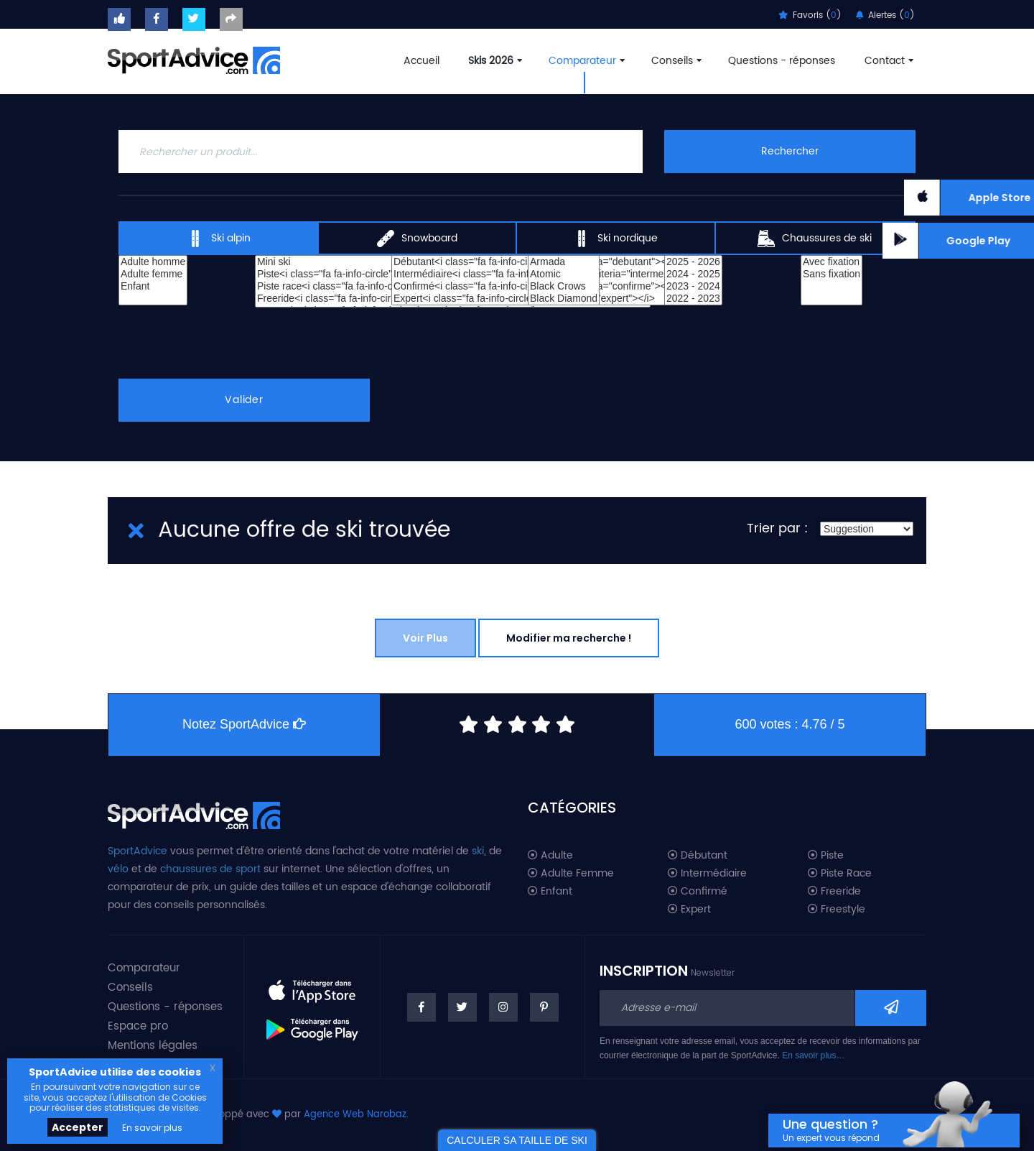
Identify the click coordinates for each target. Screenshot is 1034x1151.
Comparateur (585, 60)
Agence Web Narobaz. (356, 1114)
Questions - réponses (781, 60)
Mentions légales (152, 1046)
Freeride (834, 891)
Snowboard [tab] (417, 238)
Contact (887, 60)
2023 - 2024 (693, 286)
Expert (689, 909)
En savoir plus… (813, 1055)
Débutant (697, 856)
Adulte (550, 856)
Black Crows (563, 286)
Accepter (77, 1127)
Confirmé (697, 891)
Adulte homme (153, 262)
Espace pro (138, 1026)
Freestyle (836, 909)
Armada (563, 262)
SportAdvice (137, 851)
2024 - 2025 (693, 274)
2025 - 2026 (693, 262)
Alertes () (885, 15)
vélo (118, 869)
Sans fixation (831, 274)
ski (478, 851)
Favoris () (810, 15)
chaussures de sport (210, 869)
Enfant (153, 286)
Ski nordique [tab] (615, 238)
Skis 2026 (493, 60)
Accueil (421, 60)
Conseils (675, 60)
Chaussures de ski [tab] (815, 238)
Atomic (563, 274)
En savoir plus (152, 1128)
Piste (826, 856)
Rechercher (790, 151)
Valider (244, 400)
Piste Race (840, 873)
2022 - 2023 (693, 298)
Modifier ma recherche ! (568, 638)
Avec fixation (831, 262)
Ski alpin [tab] (219, 238)
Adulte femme (153, 274)
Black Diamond (563, 298)
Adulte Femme (571, 873)
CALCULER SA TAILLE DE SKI (517, 1140)
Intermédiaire (707, 873)
